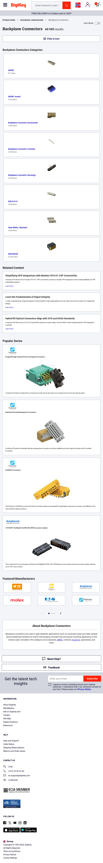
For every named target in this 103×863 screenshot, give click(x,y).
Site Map (7, 718)
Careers (6, 715)
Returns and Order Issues (14, 751)
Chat (8, 767)
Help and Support (11, 741)
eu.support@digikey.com (16, 775)
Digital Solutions (10, 722)
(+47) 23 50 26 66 (13, 771)
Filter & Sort (53, 38)
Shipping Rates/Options (13, 747)
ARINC (60, 640)
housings (76, 640)
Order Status (8, 744)
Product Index (9, 20)
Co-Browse (10, 780)
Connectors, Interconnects (31, 20)
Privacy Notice (84, 689)
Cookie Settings (10, 858)
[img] (18, 6)
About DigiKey (9, 705)
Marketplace (8, 708)
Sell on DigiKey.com (12, 712)
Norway (8, 841)
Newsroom (8, 725)
